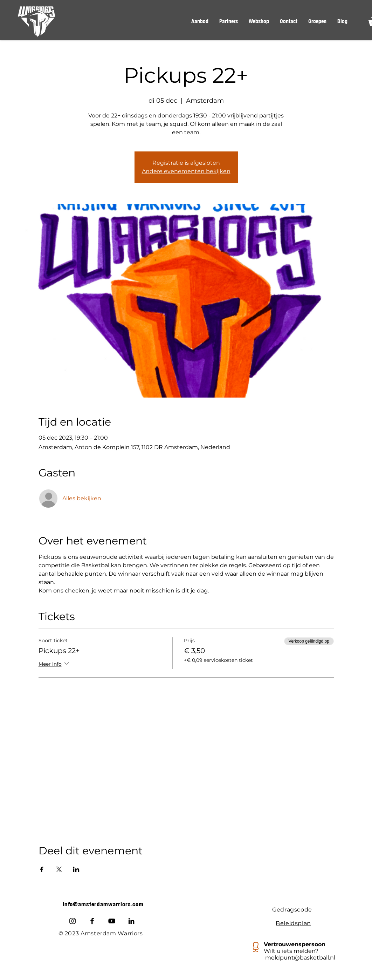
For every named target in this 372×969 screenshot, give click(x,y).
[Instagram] (72, 921)
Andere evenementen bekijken (186, 171)
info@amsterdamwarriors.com (103, 904)
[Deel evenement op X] (59, 869)
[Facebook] (92, 921)
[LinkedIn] (131, 921)
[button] (200, 21)
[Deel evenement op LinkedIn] (76, 869)
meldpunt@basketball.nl (300, 957)
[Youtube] (112, 921)
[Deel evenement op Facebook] (42, 869)
